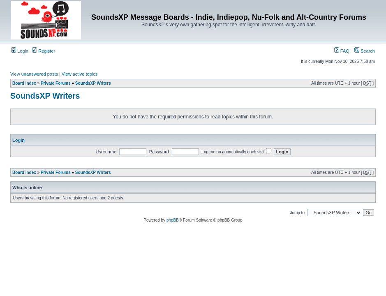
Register (43, 51)
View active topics (79, 74)
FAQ (341, 51)
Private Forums (56, 83)
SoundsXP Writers (93, 83)
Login (19, 51)
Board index (24, 83)
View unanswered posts (34, 74)
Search (364, 51)
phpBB (172, 220)
